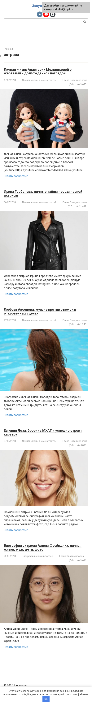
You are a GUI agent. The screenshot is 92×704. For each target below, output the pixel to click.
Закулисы (40, 6)
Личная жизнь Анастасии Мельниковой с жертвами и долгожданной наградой (38, 71)
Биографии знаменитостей (37, 556)
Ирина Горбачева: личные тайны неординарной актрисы (43, 193)
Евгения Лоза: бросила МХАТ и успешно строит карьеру (43, 432)
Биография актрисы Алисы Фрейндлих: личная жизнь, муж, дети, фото (42, 547)
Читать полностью (16, 176)
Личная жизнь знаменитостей (39, 80)
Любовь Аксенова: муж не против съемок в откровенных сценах (40, 311)
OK (46, 698)
